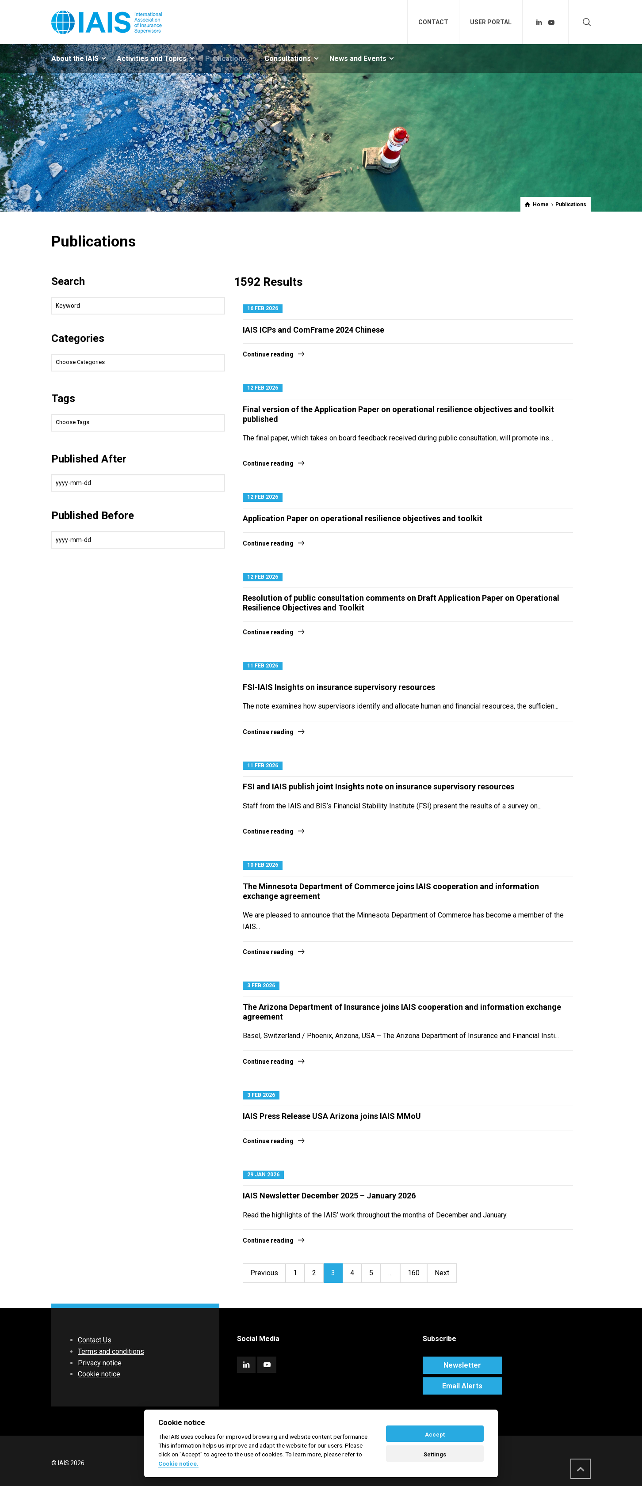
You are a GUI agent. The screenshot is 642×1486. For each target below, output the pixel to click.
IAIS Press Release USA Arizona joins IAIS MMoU (332, 1116)
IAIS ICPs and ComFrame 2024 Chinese (313, 329)
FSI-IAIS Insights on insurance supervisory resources (339, 687)
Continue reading (268, 354)
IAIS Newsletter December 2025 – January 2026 (329, 1195)
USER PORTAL (491, 22)
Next (442, 1273)
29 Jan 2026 (263, 1174)
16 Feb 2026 (262, 308)
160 (414, 1273)
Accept (435, 1434)
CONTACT (433, 22)
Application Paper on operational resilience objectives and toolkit (362, 518)
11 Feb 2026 (262, 666)
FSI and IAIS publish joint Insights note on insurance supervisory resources (378, 786)
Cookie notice (99, 1374)
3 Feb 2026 (261, 985)
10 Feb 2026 (262, 865)
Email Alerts (462, 1386)
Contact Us (94, 1340)
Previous (264, 1273)
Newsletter (462, 1365)
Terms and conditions (111, 1351)
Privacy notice (100, 1363)
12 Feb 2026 (262, 388)
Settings (435, 1454)
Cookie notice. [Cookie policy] (178, 1463)
